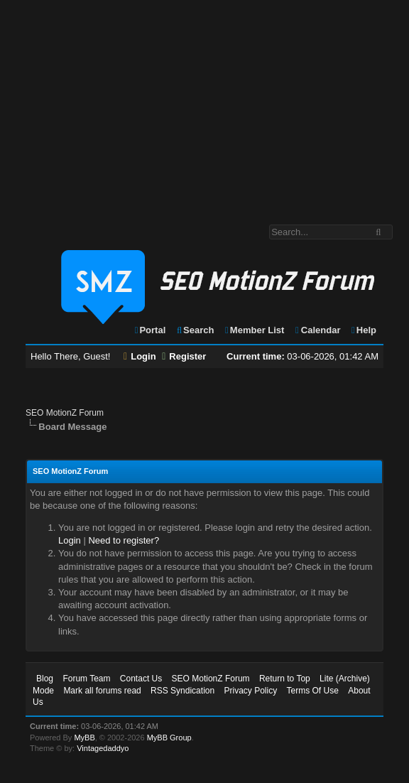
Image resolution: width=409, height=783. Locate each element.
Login (140, 356)
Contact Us (141, 679)
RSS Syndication (182, 691)
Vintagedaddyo (103, 748)
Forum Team (86, 679)
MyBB (84, 737)
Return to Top (284, 679)
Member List (254, 330)
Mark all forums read (102, 691)
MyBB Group (169, 737)
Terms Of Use (313, 691)
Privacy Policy (250, 691)
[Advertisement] (204, 105)
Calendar (317, 330)
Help (363, 330)
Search (194, 330)
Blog (44, 679)
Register (184, 356)
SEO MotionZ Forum (65, 413)
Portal (149, 330)
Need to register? (123, 540)
